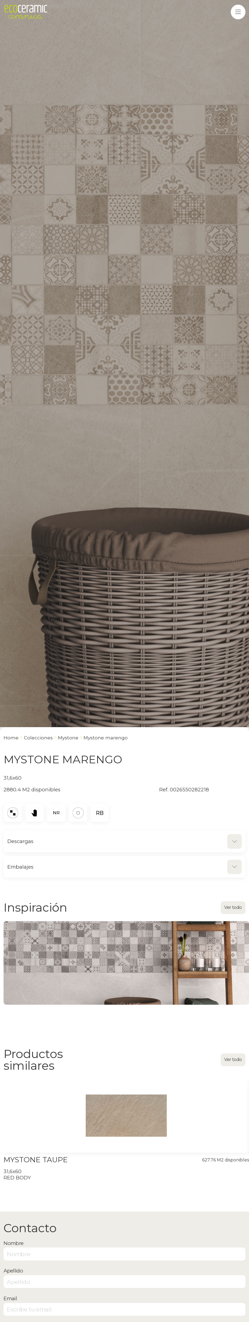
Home (11, 737)
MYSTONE (68, 737)
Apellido (13, 1271)
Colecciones (38, 737)
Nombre (13, 1243)
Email (10, 1298)
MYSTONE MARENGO (106, 737)
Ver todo (233, 907)
